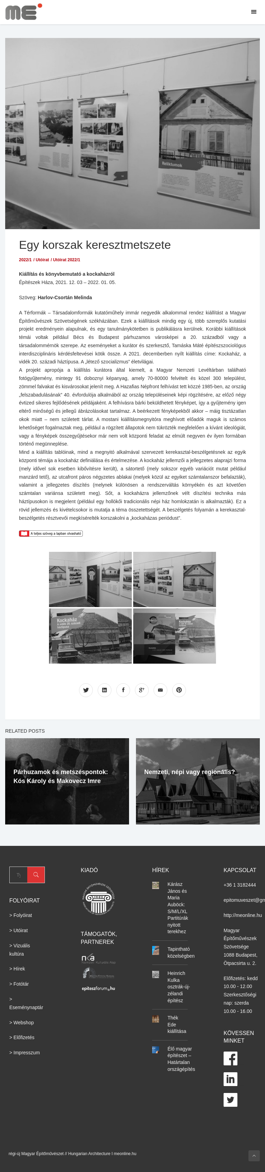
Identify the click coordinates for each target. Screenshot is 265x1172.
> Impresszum (24, 1052)
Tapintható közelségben (181, 952)
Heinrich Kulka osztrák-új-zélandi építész (178, 986)
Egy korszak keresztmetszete (97, 244)
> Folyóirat (20, 915)
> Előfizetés (22, 1037)
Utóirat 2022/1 (66, 259)
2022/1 (25, 259)
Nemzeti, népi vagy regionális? (189, 771)
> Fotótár (19, 984)
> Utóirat (18, 930)
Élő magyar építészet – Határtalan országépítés (181, 1059)
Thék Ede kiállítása (176, 1024)
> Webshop (21, 1022)
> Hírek (17, 968)
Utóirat (42, 259)
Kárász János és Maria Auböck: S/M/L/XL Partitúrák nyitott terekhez (177, 907)
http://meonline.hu (243, 915)
